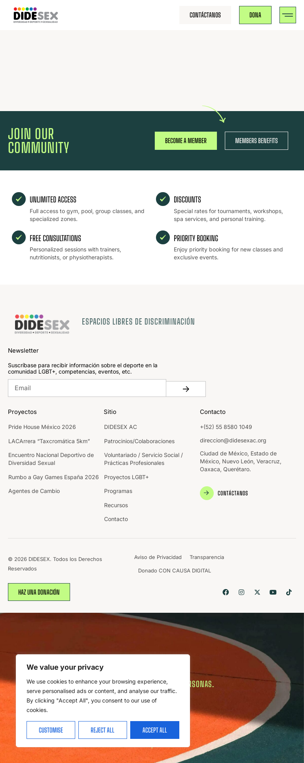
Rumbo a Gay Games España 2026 (53, 477)
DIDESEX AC (120, 426)
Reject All (102, 730)
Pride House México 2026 (42, 426)
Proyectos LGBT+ (126, 477)
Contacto (116, 519)
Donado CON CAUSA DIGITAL (174, 570)
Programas (118, 490)
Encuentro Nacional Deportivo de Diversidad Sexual (51, 458)
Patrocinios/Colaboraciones (139, 441)
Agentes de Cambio (34, 490)
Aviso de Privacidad (158, 557)
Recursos (116, 505)
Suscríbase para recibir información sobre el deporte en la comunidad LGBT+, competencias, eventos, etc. (83, 368)
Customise (51, 730)
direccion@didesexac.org (233, 440)
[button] (287, 15)
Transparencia (207, 557)
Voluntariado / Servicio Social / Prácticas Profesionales (143, 458)
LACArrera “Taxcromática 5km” (49, 441)
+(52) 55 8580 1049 (226, 426)
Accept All (154, 730)
